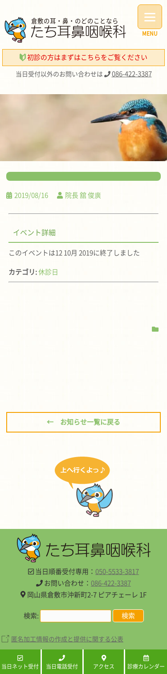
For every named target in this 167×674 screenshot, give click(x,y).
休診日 (48, 272)
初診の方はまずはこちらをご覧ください (83, 57)
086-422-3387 (132, 74)
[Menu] (150, 16)
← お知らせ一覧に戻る (83, 422)
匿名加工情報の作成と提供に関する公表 (67, 638)
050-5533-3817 (117, 571)
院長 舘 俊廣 (83, 195)
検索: (31, 615)
